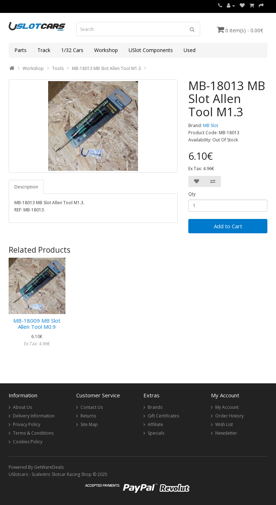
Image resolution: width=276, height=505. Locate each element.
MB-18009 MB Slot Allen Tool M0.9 (36, 323)
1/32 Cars (72, 50)
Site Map (89, 424)
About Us (22, 407)
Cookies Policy (27, 442)
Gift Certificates (163, 416)
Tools (58, 68)
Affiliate (155, 424)
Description (26, 187)
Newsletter (226, 433)
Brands (155, 407)
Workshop (106, 50)
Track (43, 50)
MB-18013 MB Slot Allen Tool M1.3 (106, 68)
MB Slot (210, 125)
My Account (227, 407)
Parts (20, 50)
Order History (229, 416)
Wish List (224, 424)
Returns (88, 416)
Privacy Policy (26, 424)
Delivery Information (34, 416)
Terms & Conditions (33, 433)
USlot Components (151, 50)
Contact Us (91, 407)
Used (190, 50)
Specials (156, 433)
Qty (192, 194)
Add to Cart (228, 226)
